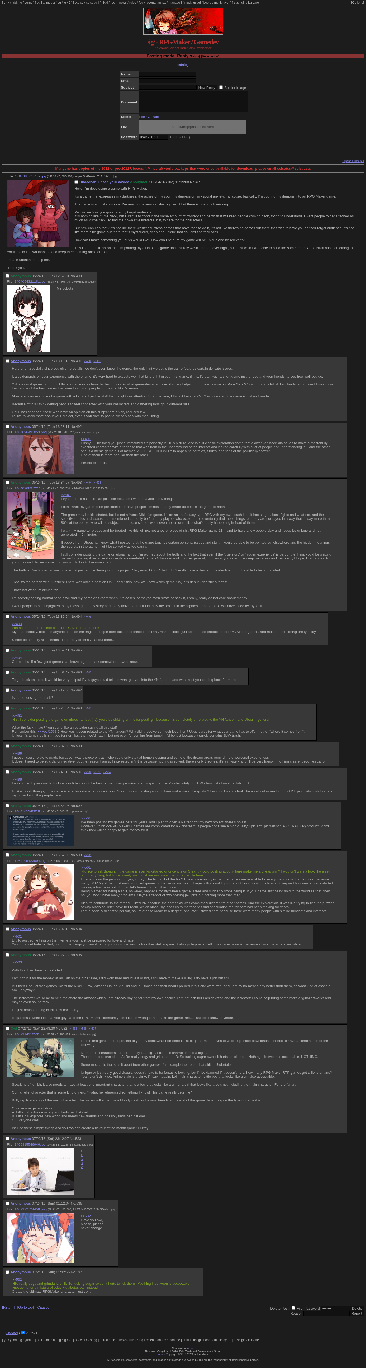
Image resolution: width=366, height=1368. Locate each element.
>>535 (82, 1032)
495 (79, 654)
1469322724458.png (31, 1213)
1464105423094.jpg (30, 865)
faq (141, 2)
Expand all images (353, 165)
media (50, 2)
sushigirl (239, 2)
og (59, 2)
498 (79, 712)
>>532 (82, 1163)
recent (150, 2)
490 (79, 280)
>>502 (87, 776)
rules (132, 2)
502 (79, 810)
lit (42, 2)
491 (79, 365)
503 (79, 859)
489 (198, 186)
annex (161, 2)
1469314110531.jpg (30, 1038)
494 (79, 620)
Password (312, 1312)
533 (78, 1143)
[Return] (195, 56)
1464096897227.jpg (30, 492)
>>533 (73, 1032)
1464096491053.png (31, 436)
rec (113, 2)
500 (79, 750)
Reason (296, 1317)
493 (79, 486)
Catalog (43, 1311)
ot (76, 2)
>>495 (87, 620)
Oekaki (153, 121)
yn (5, 2)
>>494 (87, 486)
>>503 (97, 776)
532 (64, 1032)
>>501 (87, 712)
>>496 (17, 757)
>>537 (92, 1032)
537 (79, 1276)
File (142, 121)
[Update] (11, 1337)
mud (187, 2)
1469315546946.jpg (30, 1148)
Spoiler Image (235, 88)
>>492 (87, 365)
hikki (104, 2)
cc (81, 2)
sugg (93, 2)
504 (79, 933)
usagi (197, 2)
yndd (13, 2)
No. (193, 186)
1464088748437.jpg (30, 180)
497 (79, 694)
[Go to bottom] (210, 56)
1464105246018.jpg (30, 815)
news (123, 2)
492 (79, 431)
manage (174, 2)
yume (28, 2)
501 (79, 776)
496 (79, 676)
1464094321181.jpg (30, 285)
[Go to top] (25, 1311)
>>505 (87, 859)
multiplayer (222, 2)
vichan (190, 1352)
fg (20, 2)
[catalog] (182, 65)
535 (79, 1207)
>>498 (97, 486)
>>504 (107, 776)
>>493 (97, 365)
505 (79, 959)
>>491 (86, 443)
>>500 (87, 676)
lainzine (253, 2)
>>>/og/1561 (46, 735)
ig (65, 2)
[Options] (357, 2)
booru (207, 2)
